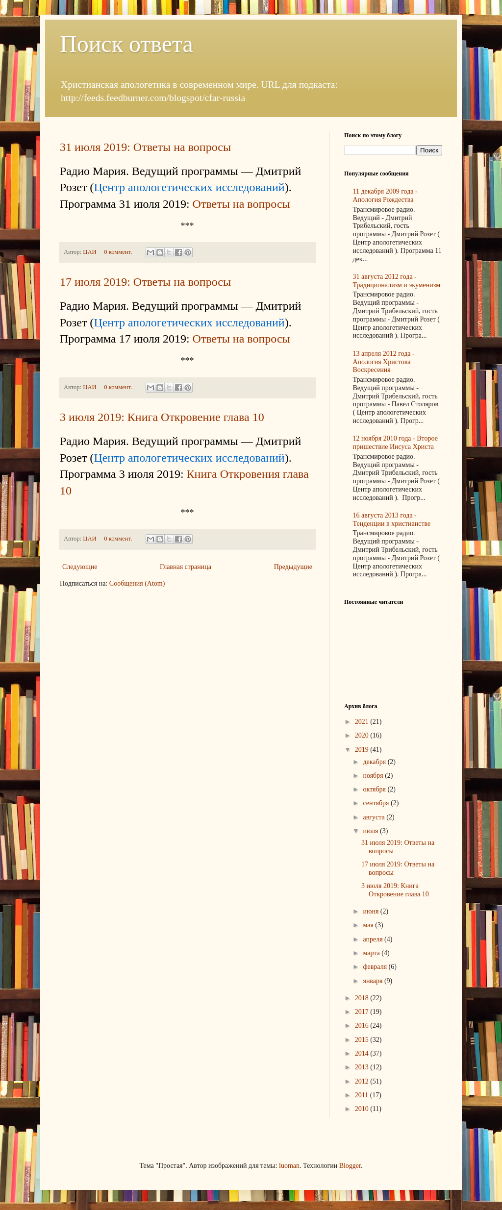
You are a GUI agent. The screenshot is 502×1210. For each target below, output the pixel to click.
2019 (363, 749)
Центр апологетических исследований (189, 187)
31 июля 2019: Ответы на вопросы (145, 147)
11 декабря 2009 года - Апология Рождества (385, 195)
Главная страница (185, 566)
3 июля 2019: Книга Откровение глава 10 (162, 417)
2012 (363, 1081)
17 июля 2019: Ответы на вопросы (145, 281)
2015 (363, 1039)
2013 (363, 1067)
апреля (373, 939)
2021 (363, 721)
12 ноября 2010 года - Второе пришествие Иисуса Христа (395, 442)
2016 (363, 1025)
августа (374, 817)
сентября (377, 803)
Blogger (350, 1165)
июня (371, 911)
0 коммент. (118, 251)
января (373, 981)
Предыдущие (293, 566)
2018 (363, 998)
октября (375, 789)
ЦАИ (90, 251)
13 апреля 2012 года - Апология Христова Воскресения (384, 362)
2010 (363, 1108)
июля (371, 831)
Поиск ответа (126, 44)
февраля (375, 966)
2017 (363, 1011)
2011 (362, 1095)
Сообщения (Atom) (137, 583)
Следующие (79, 566)
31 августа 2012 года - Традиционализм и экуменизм (397, 281)
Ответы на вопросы (241, 204)
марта (372, 953)
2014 (363, 1053)
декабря (375, 762)
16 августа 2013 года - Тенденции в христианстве (392, 519)
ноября (374, 775)
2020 (363, 735)
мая (369, 925)
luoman (289, 1165)
